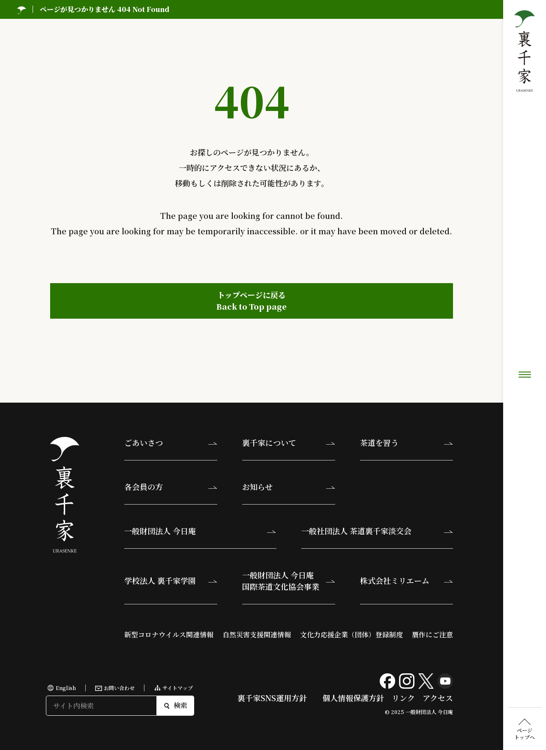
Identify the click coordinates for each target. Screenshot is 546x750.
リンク (403, 697)
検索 (175, 705)
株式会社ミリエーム (394, 580)
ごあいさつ (143, 442)
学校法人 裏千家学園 (160, 580)
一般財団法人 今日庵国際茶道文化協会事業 (280, 580)
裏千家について (269, 442)
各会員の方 (143, 486)
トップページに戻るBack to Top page (251, 300)
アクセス (438, 697)
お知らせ (257, 486)
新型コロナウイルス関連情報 (168, 634)
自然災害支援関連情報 (256, 634)
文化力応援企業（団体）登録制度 (351, 634)
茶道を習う (379, 442)
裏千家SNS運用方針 (272, 697)
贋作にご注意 (432, 634)
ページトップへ (524, 323)
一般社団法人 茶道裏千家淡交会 (356, 530)
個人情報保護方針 (353, 697)
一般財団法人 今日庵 (160, 530)
